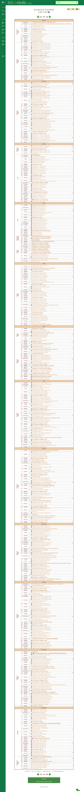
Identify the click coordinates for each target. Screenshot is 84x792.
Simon (36, 643)
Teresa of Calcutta (38, 533)
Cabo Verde (42, 12)
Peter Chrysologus (38, 445)
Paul (45, 68)
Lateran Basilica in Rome (48, 666)
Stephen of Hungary (39, 488)
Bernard (36, 497)
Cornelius (37, 552)
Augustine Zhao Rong (39, 401)
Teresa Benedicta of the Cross (41, 471)
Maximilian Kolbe (39, 483)
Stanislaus (37, 227)
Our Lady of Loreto (36, 729)
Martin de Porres (38, 656)
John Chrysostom (39, 548)
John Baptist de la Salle (40, 220)
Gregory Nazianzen (50, 23)
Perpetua (37, 159)
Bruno (36, 593)
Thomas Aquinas (38, 75)
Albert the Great (38, 676)
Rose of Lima (37, 503)
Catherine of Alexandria (40, 696)
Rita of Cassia (38, 307)
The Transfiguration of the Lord (39, 462)
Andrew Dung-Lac (39, 693)
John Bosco (37, 79)
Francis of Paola (38, 208)
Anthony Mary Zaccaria (39, 391)
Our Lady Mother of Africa (38, 461)
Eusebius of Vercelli (39, 453)
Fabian (36, 58)
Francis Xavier (38, 712)
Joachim (37, 437)
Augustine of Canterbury (40, 317)
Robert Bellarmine (38, 557)
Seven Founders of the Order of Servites (42, 121)
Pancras (36, 288)
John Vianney (38, 459)
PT (78, 9)
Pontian (36, 482)
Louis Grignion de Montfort (40, 255)
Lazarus (50, 442)
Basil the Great (38, 23)
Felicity (44, 159)
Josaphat (37, 671)
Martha (36, 442)
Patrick (36, 178)
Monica (36, 514)
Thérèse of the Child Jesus (41, 584)
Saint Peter (49, 684)
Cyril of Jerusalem (38, 181)
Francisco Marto (38, 126)
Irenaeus (37, 374)
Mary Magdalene (39, 428)
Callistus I (37, 614)
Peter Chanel (37, 257)
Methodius (47, 113)
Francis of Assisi (38, 588)
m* (29, 159)
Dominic (37, 468)
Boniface (37, 335)
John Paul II (37, 631)
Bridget (36, 431)
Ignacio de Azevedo (40, 417)
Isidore (36, 212)
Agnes (36, 61)
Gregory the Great (39, 528)
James (43, 269)
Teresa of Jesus (38, 615)
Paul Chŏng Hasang (54, 563)
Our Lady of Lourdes (36, 108)
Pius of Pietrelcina (39, 568)
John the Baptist (47, 368)
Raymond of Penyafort (39, 34)
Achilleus (44, 286)
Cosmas (36, 574)
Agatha (36, 93)
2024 (41, 16)
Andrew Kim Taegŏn (39, 563)
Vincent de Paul (38, 575)
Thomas (36, 385)
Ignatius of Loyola (39, 446)
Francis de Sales (38, 67)
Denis (36, 599)
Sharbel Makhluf (38, 434)
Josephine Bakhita (38, 100)
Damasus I (37, 732)
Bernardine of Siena (39, 302)
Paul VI (36, 321)
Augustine (37, 515)
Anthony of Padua (39, 349)
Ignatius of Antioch (39, 621)
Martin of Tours (38, 669)
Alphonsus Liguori (39, 450)
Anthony (37, 50)
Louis (36, 511)
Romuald (36, 361)
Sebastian (37, 59)
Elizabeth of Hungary (39, 681)
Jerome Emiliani (38, 99)
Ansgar (36, 89)
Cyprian (49, 552)
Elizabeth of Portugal (39, 388)
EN (70, 9)
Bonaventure (38, 413)
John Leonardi (38, 602)
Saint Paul (55, 684)
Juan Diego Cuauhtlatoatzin (40, 726)
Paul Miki (37, 95)
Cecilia (36, 690)
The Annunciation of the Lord (39, 192)
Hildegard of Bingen (39, 555)
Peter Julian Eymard (39, 454)
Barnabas (37, 346)
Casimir (36, 153)
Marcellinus (37, 331)
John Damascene (38, 715)
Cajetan (36, 465)
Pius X (36, 499)
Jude (43, 643)
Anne (44, 437)
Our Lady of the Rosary (37, 594)
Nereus (36, 286)
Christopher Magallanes (40, 305)
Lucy (36, 736)
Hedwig (36, 618)
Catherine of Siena (39, 258)
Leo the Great (38, 668)
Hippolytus (47, 482)
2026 (47, 16)
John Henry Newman (39, 600)
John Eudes (37, 496)
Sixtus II (36, 467)
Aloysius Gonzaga (39, 364)
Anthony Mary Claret (39, 637)
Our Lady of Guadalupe (37, 735)
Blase (36, 90)
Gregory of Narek (38, 140)
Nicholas (36, 720)
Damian (44, 574)
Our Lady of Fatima (36, 289)
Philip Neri (37, 314)
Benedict (37, 404)
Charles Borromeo (39, 657)
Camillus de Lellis (38, 411)
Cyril (36, 113)
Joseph (37, 182)
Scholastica (37, 105)
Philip (36, 269)
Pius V (36, 261)
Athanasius (37, 268)
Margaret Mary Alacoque (40, 620)
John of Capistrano (39, 634)
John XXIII (37, 606)
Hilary (36, 44)
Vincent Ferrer (38, 215)
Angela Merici (37, 73)
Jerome (36, 580)
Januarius (37, 561)
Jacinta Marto (49, 126)
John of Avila (37, 281)
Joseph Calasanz (38, 509)
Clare (36, 476)
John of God (37, 162)
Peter (42, 131)
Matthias (37, 291)
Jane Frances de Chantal (40, 479)
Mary (42, 442)
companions (44, 95)
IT (74, 9)
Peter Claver (37, 541)
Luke (36, 623)
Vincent (36, 64)
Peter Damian (37, 129)
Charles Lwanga (39, 332)
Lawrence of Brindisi (39, 427)
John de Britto (38, 92)
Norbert (36, 338)
